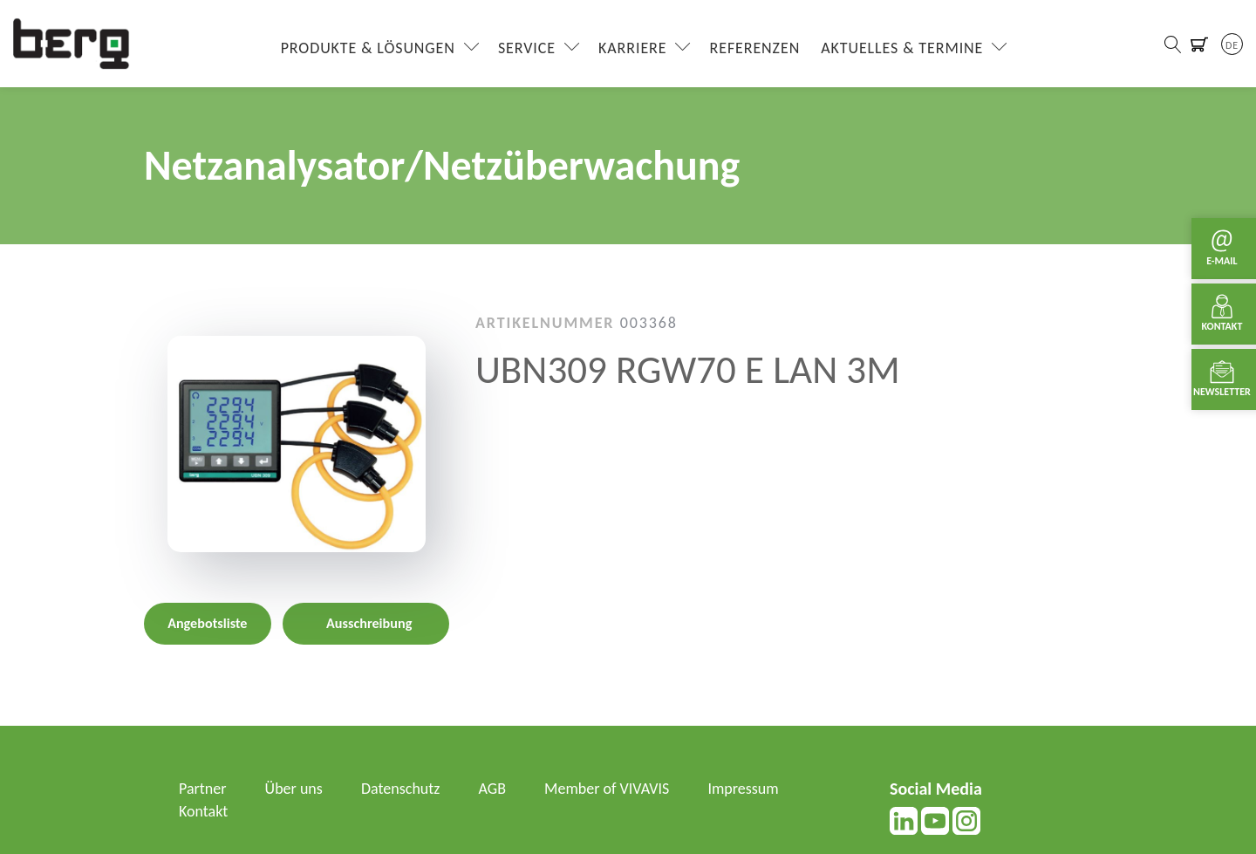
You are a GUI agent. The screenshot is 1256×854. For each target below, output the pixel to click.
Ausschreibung (369, 623)
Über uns (294, 788)
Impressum (742, 788)
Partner (203, 788)
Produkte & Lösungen (368, 48)
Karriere (632, 48)
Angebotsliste (207, 623)
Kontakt (203, 811)
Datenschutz (400, 788)
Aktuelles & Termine (902, 48)
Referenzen (755, 48)
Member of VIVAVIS (606, 788)
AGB (492, 788)
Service (527, 48)
